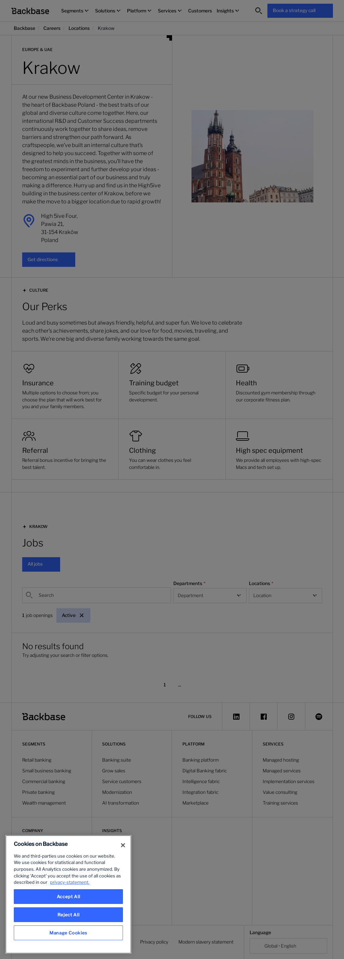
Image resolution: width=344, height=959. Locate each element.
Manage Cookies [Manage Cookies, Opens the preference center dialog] (68, 933)
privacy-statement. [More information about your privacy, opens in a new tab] (69, 882)
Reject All (68, 914)
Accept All (68, 896)
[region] (68, 894)
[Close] (123, 845)
